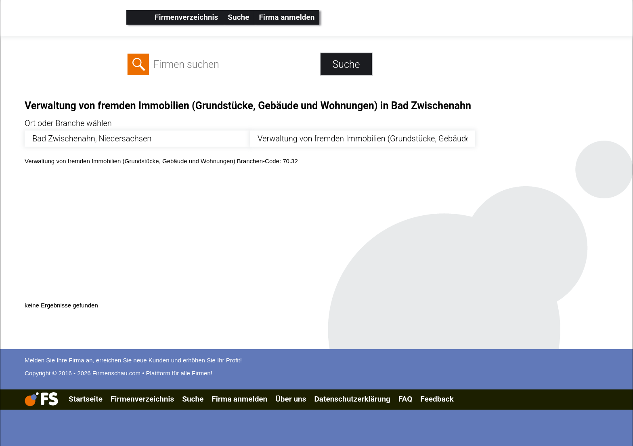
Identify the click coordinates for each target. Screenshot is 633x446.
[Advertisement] (267, 232)
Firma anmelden (286, 17)
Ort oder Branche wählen (68, 123)
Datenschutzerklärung (352, 399)
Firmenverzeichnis (186, 17)
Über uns (290, 399)
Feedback (436, 399)
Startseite (86, 399)
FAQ (405, 399)
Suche (238, 17)
